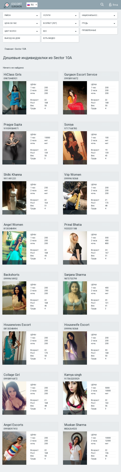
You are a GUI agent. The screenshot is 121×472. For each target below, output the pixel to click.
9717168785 (70, 128)
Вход (113, 4)
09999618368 (71, 178)
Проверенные (89, 30)
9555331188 (70, 228)
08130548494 (10, 328)
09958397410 (10, 428)
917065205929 (71, 378)
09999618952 (10, 278)
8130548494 (10, 228)
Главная (9, 49)
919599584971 (11, 128)
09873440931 (10, 78)
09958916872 (71, 78)
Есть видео (49, 38)
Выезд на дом (12, 38)
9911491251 (10, 178)
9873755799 (70, 278)
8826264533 (70, 428)
